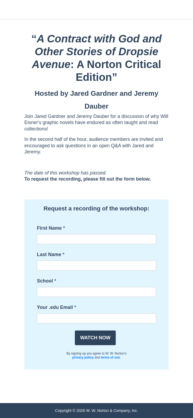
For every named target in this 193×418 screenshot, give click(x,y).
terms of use (110, 357)
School (45, 281)
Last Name (49, 254)
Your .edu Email (55, 307)
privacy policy (83, 357)
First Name (49, 228)
